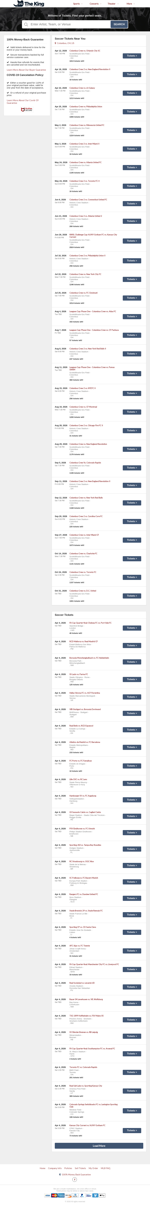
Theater (113, 3)
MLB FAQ (105, 1168)
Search (119, 24)
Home (42, 1168)
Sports (78, 3)
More (131, 3)
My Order (93, 1168)
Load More (99, 1145)
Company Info (55, 1168)
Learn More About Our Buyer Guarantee (26, 69)
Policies (68, 1168)
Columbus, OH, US (64, 43)
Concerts (96, 3)
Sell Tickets (80, 1168)
